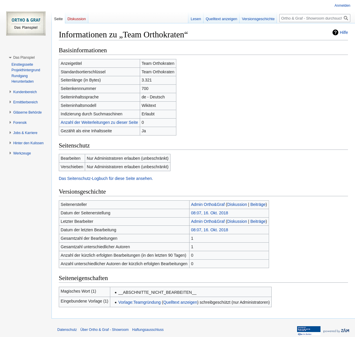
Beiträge (258, 204)
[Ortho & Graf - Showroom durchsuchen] (314, 18)
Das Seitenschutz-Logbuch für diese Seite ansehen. (106, 178)
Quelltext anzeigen (180, 302)
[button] (24, 57)
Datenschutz (67, 330)
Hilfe (344, 32)
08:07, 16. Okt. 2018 (209, 213)
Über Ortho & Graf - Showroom (104, 330)
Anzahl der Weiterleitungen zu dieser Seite (99, 122)
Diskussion (237, 204)
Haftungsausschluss (147, 330)
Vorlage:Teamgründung (139, 302)
